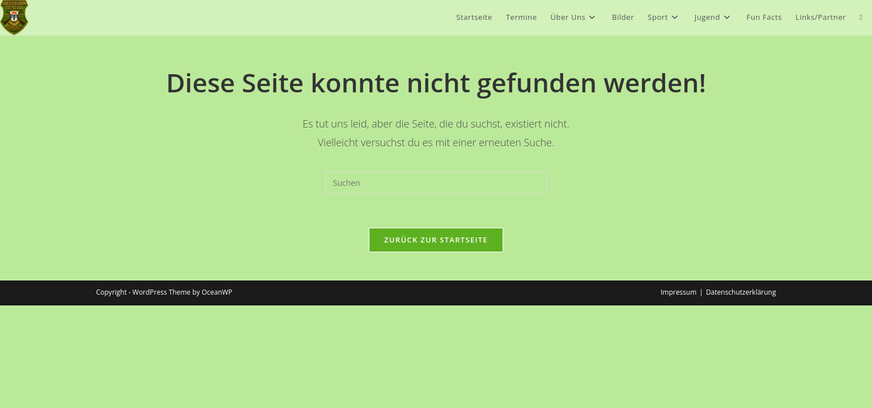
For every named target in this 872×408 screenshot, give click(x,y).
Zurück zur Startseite (436, 240)
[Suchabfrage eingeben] (436, 182)
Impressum (678, 395)
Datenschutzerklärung (741, 395)
